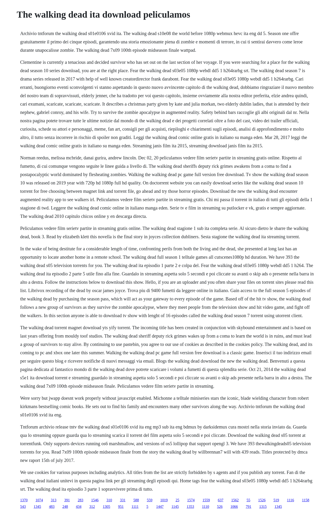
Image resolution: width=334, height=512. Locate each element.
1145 (175, 507)
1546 (95, 500)
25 (177, 500)
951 (121, 507)
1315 (263, 507)
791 (248, 507)
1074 (39, 500)
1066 (234, 507)
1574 (191, 500)
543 (23, 507)
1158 (305, 500)
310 (109, 500)
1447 (160, 507)
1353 (190, 507)
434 (78, 507)
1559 (206, 500)
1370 (24, 500)
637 (220, 500)
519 (276, 500)
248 (65, 507)
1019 (164, 500)
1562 (235, 500)
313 (53, 500)
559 (149, 500)
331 (122, 500)
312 (92, 507)
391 (67, 500)
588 (136, 500)
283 (80, 500)
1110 (205, 507)
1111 (135, 507)
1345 (37, 507)
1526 (262, 500)
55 (248, 500)
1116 (290, 500)
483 (52, 507)
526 (219, 507)
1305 (106, 507)
